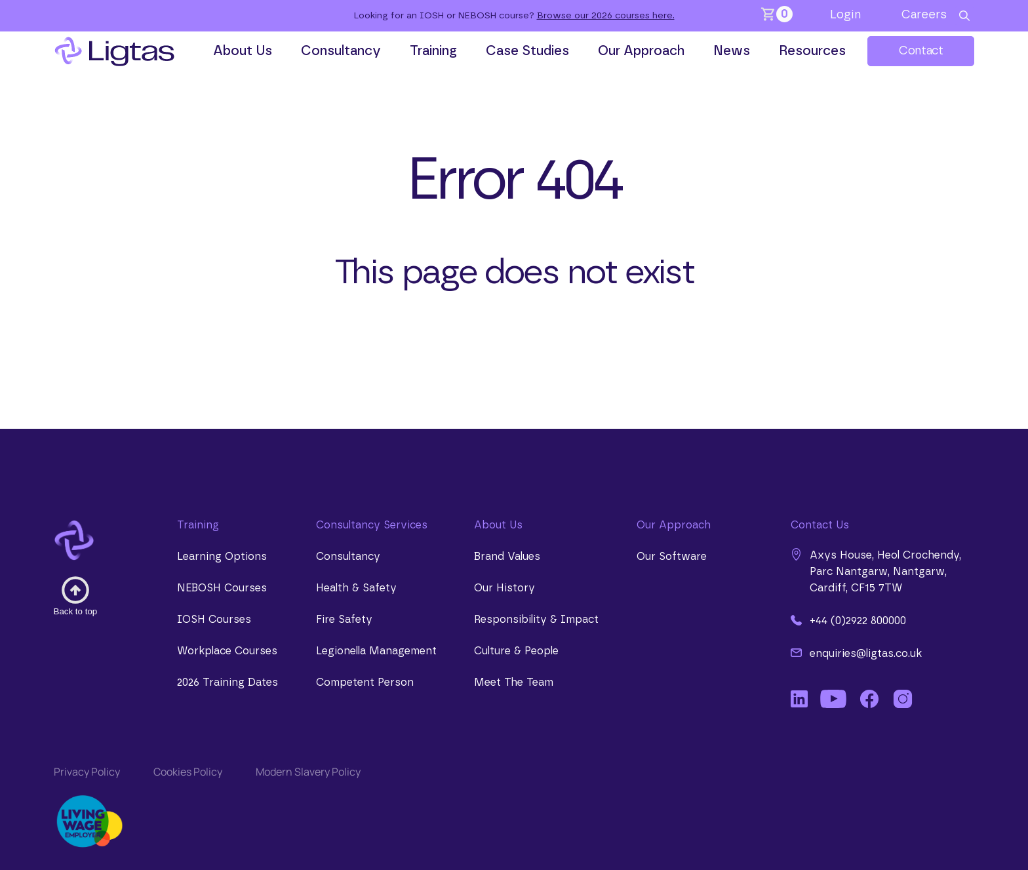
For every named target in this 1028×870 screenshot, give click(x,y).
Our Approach (641, 51)
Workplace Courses (227, 651)
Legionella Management (376, 651)
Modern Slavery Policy (308, 771)
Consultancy (341, 51)
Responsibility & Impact (536, 619)
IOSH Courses (214, 619)
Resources (812, 51)
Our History (504, 588)
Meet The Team (513, 682)
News (731, 51)
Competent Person (365, 682)
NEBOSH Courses (222, 588)
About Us (242, 51)
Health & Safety (356, 588)
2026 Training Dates (227, 682)
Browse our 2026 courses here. (606, 15)
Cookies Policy (187, 771)
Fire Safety (344, 619)
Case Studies (527, 51)
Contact (921, 51)
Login (845, 15)
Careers (924, 15)
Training (433, 51)
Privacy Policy (87, 771)
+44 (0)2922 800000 (848, 620)
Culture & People (516, 651)
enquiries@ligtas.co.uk (856, 653)
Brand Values (507, 556)
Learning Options (222, 556)
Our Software (672, 556)
